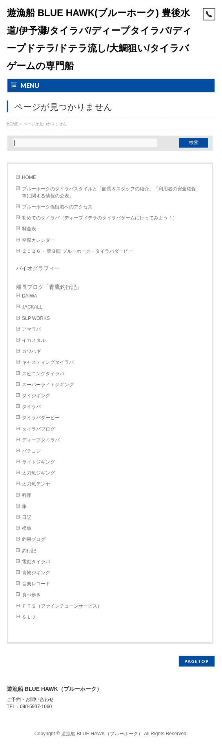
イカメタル (33, 340)
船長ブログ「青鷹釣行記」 (49, 287)
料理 (26, 495)
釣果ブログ (33, 539)
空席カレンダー (38, 240)
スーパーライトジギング (48, 384)
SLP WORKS (36, 318)
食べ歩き (31, 594)
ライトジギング (38, 462)
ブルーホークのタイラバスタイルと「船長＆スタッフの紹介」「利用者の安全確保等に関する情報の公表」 (109, 192)
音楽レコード (36, 583)
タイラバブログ (38, 429)
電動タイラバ (36, 561)
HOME (29, 177)
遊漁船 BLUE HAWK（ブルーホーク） (102, 733)
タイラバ (31, 406)
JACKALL (32, 307)
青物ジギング (36, 572)
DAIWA (29, 296)
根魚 (26, 528)
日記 (26, 517)
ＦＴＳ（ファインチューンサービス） (62, 606)
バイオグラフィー (38, 268)
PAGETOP (196, 661)
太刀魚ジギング (38, 473)
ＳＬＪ (29, 617)
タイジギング (36, 395)
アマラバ (31, 329)
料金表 (29, 229)
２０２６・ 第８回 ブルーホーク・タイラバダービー (77, 251)
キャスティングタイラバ (48, 362)
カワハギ (31, 351)
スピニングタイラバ (43, 373)
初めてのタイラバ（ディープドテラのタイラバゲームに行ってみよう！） (99, 218)
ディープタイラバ (41, 440)
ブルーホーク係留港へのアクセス (57, 207)
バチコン (31, 451)
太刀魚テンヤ (36, 484)
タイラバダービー (41, 417)
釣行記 (29, 550)
